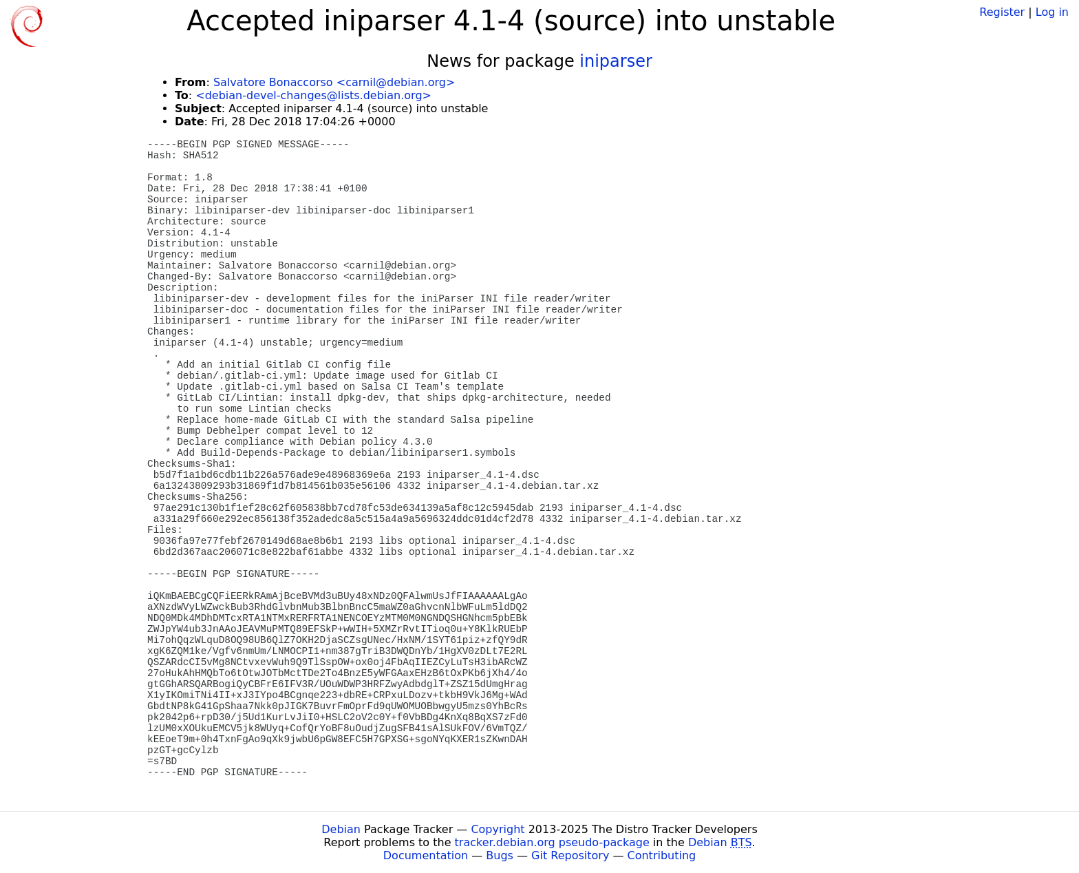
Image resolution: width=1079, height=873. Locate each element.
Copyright (497, 829)
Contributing (662, 855)
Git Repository (570, 855)
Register (1002, 12)
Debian (341, 829)
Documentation (425, 855)
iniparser (615, 61)
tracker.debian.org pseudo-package (552, 842)
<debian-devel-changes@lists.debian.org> (313, 95)
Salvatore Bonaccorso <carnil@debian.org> (334, 82)
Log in (1052, 12)
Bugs (499, 855)
